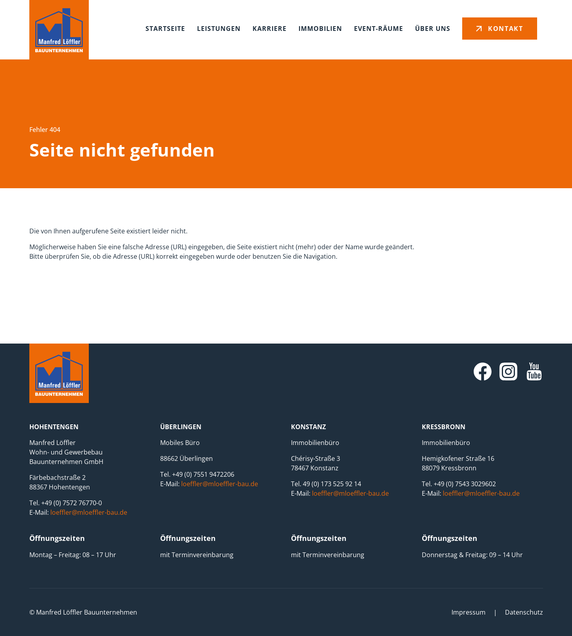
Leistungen (219, 28)
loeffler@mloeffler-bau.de (88, 512)
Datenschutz (524, 612)
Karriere (270, 28)
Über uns (432, 28)
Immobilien (320, 28)
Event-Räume (378, 28)
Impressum (468, 612)
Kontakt (505, 28)
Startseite (165, 28)
